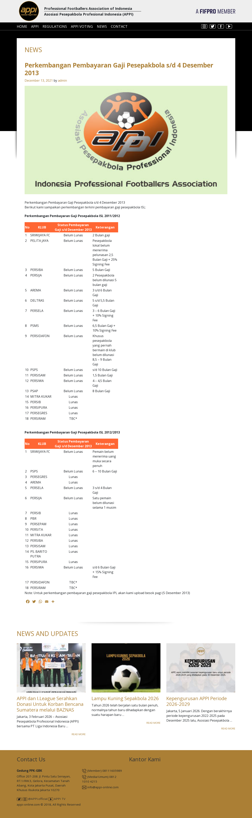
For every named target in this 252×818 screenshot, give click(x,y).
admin (62, 80)
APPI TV (56, 799)
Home (22, 26)
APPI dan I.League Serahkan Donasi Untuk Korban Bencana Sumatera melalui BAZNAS (50, 704)
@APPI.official (34, 799)
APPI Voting (82, 26)
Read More (79, 734)
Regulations (55, 26)
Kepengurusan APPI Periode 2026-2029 (196, 701)
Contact (119, 26)
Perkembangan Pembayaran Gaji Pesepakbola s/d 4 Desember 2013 (119, 69)
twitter (212, 26)
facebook (221, 26)
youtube (229, 26)
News (102, 26)
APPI (35, 26)
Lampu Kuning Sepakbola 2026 (125, 698)
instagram (204, 26)
